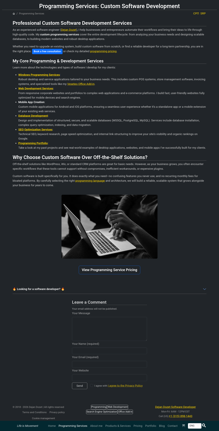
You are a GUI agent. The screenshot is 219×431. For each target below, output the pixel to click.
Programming (98, 406)
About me (96, 426)
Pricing (138, 426)
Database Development (33, 115)
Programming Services (73, 426)
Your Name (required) (85, 348)
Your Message (81, 317)
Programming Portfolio (33, 143)
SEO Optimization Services (35, 129)
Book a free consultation (47, 51)
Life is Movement (27, 426)
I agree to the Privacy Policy (125, 390)
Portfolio (150, 426)
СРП (196, 13)
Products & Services (118, 426)
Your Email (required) (85, 361)
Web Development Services (35, 88)
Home (52, 426)
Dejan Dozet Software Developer (175, 407)
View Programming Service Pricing (109, 270)
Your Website (80, 375)
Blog (162, 426)
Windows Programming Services (39, 75)
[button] (203, 425)
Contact (172, 426)
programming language (90, 180)
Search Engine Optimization (102, 411)
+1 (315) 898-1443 (180, 416)
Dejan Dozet (68, 30)
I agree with (118, 390)
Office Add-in (125, 411)
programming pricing (103, 51)
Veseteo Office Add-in (80, 84)
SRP (203, 13)
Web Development (118, 406)
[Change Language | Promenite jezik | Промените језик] (194, 426)
